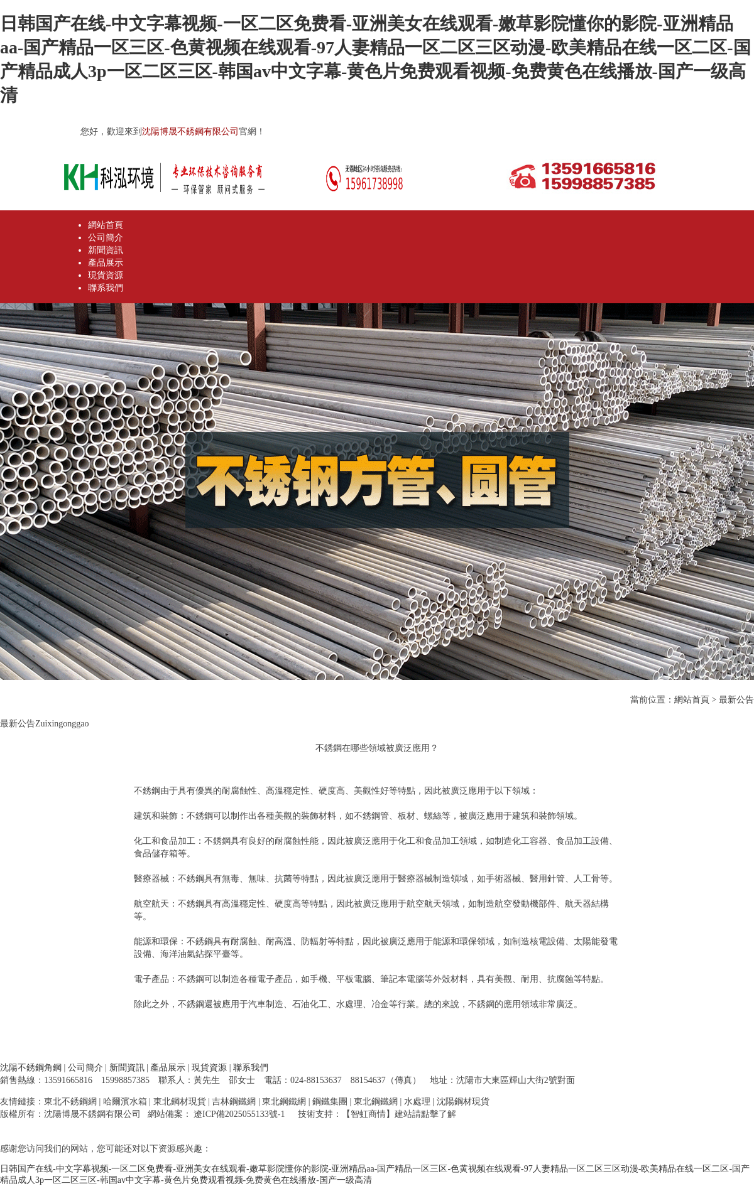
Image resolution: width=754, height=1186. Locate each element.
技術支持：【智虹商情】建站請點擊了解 (377, 1114)
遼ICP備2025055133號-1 (238, 1114)
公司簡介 (105, 237)
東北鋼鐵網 (284, 1101)
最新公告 (736, 699)
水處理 (417, 1101)
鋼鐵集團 (329, 1101)
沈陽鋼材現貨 (463, 1101)
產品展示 (105, 262)
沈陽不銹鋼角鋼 (31, 1067)
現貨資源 (105, 275)
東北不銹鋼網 (70, 1101)
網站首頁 (105, 225)
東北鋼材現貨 (179, 1101)
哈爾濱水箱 (125, 1101)
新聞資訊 (105, 250)
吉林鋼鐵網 (234, 1101)
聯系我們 (105, 288)
